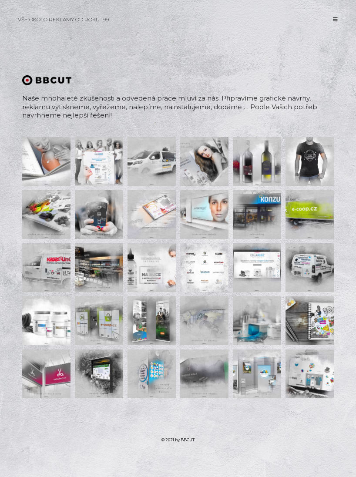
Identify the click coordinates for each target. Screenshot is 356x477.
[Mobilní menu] (335, 19)
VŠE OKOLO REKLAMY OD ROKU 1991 (64, 19)
